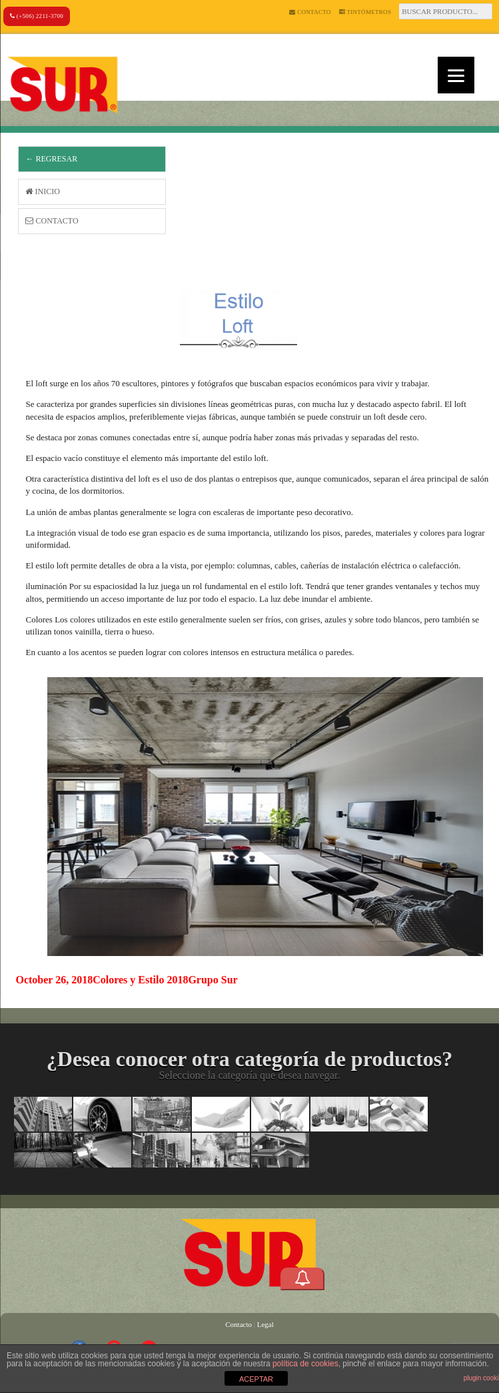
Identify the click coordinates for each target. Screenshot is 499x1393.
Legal (265, 1324)
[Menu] (456, 75)
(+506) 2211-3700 (36, 16)
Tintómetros (365, 12)
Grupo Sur (212, 979)
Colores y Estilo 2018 (140, 979)
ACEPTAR (256, 1379)
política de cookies (305, 1363)
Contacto (309, 12)
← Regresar (51, 158)
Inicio (42, 191)
